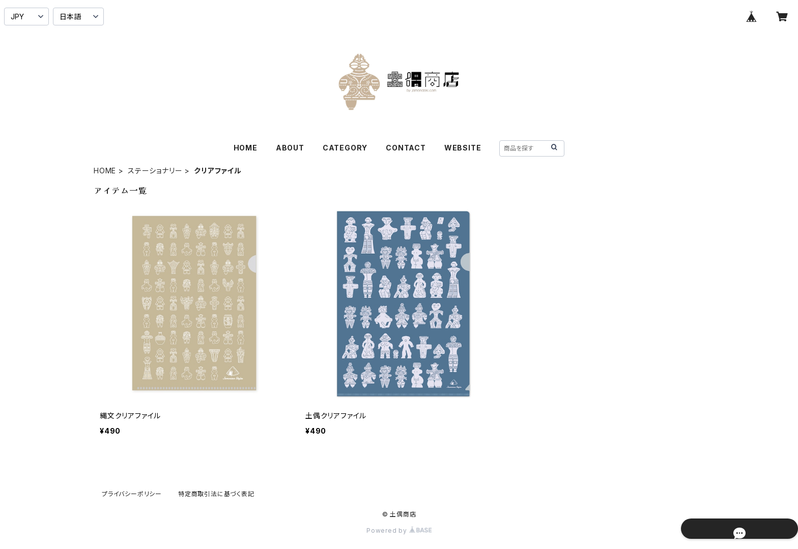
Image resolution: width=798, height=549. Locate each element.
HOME (246, 147)
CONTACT (406, 147)
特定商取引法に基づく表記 (216, 494)
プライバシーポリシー (132, 494)
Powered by (399, 530)
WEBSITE (462, 147)
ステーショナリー (155, 170)
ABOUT (290, 147)
